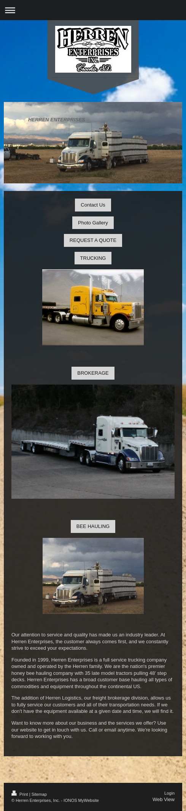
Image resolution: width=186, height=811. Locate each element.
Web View (164, 799)
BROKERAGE (92, 373)
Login (169, 793)
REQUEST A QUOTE (93, 240)
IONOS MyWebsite (81, 800)
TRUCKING (93, 258)
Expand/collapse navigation (93, 10)
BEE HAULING (93, 526)
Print (20, 794)
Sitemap (39, 794)
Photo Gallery (93, 223)
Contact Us (93, 205)
